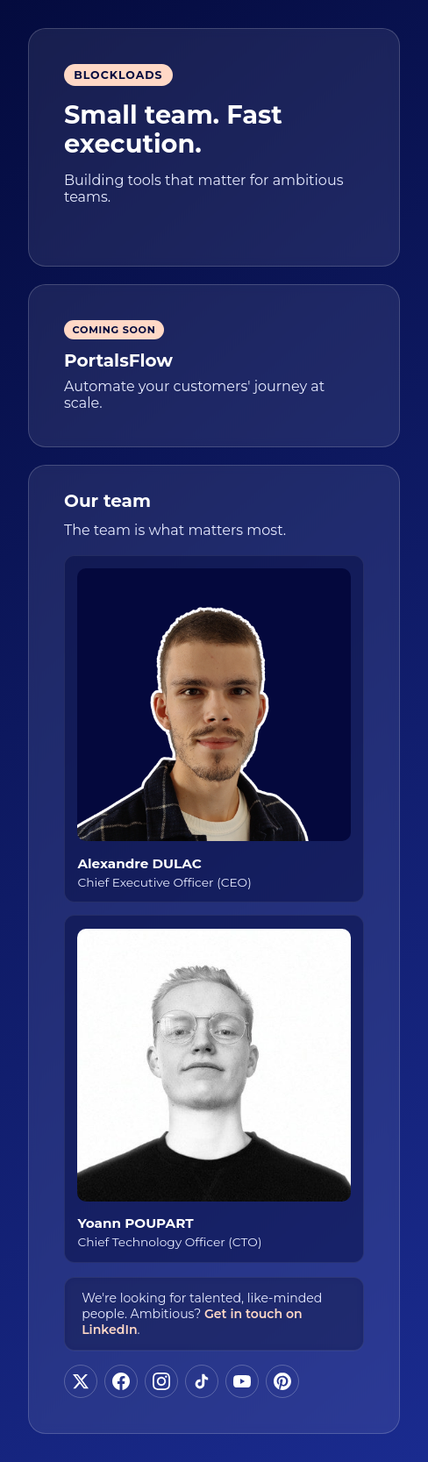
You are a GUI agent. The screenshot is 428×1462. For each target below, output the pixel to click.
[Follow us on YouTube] (242, 1381)
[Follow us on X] (80, 1381)
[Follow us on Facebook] (121, 1381)
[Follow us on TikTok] (201, 1381)
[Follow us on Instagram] (161, 1381)
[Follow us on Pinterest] (282, 1381)
